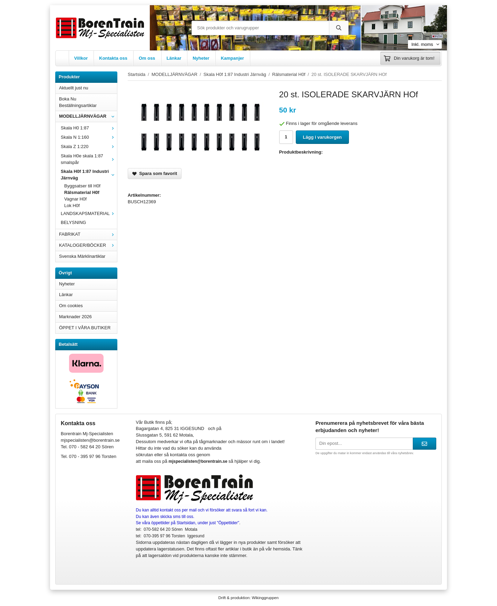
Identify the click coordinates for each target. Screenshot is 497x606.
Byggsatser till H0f (82, 185)
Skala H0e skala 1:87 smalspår (89, 159)
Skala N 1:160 (89, 137)
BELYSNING (73, 222)
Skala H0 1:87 (89, 127)
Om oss (147, 58)
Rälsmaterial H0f (81, 192)
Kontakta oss (113, 58)
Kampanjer (232, 58)
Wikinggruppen (265, 597)
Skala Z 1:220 (89, 146)
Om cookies (71, 305)
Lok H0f (72, 205)
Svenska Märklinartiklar (82, 256)
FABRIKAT (88, 234)
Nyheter (201, 58)
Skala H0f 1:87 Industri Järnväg (89, 174)
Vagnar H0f (75, 199)
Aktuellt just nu (73, 87)
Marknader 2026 (75, 316)
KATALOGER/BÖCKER (88, 245)
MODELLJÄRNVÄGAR (88, 116)
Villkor (81, 58)
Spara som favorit (154, 173)
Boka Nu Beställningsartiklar (78, 102)
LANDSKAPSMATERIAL (89, 213)
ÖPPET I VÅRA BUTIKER (84, 327)
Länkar (174, 58)
